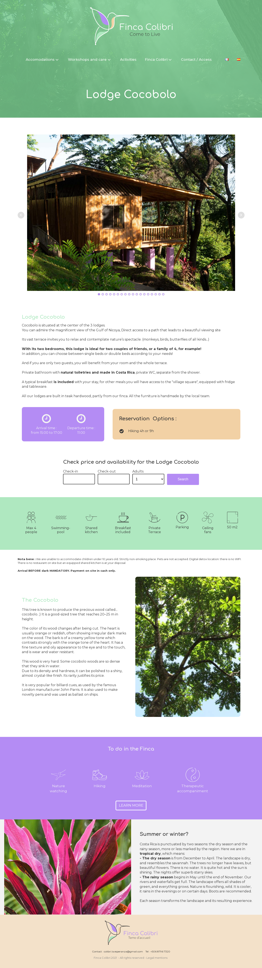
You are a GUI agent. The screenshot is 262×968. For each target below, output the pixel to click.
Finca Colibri (159, 59)
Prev (21, 215)
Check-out (107, 471)
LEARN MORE (131, 805)
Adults (138, 471)
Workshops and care (90, 59)
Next (241, 215)
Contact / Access (197, 59)
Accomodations (43, 59)
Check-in (70, 471)
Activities (129, 59)
